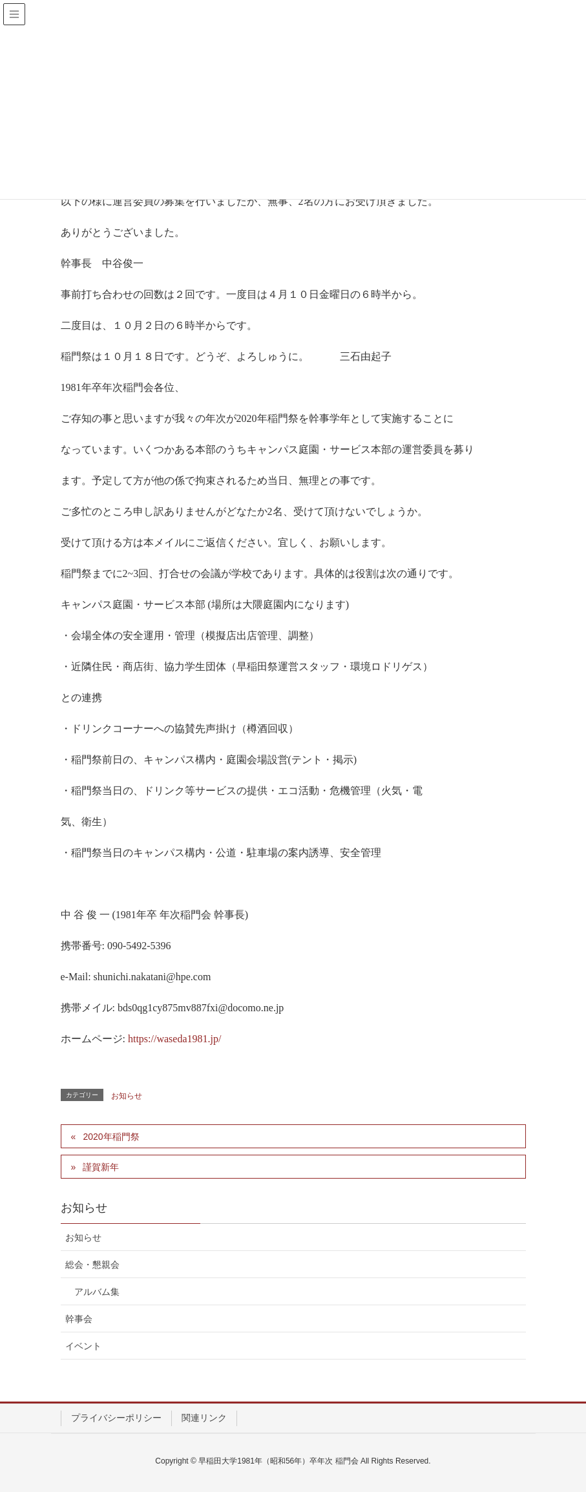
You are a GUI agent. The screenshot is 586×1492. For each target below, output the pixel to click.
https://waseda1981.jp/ (174, 1038)
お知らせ (126, 1095)
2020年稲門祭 (111, 1136)
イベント (83, 1346)
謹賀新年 (101, 1167)
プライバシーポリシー (116, 1418)
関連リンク (204, 1418)
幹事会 (78, 1319)
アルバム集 (97, 1292)
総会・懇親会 (92, 1264)
